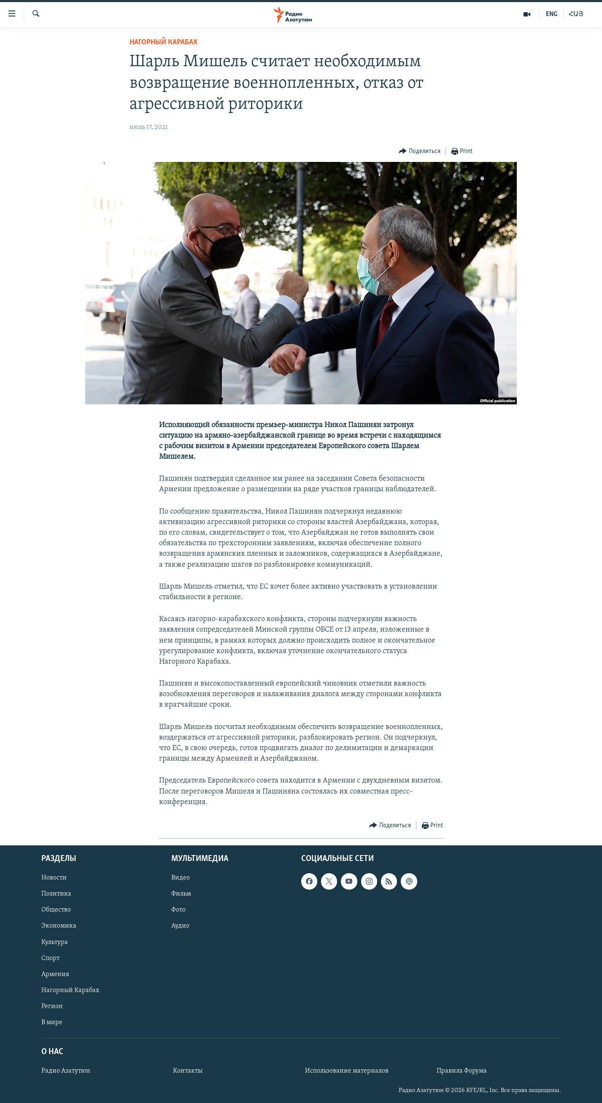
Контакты (187, 1071)
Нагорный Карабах (163, 42)
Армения (55, 974)
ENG (551, 14)
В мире (51, 1022)
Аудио (180, 926)
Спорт (50, 958)
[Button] (419, 151)
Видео (180, 877)
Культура (54, 942)
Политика (56, 893)
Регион (52, 1006)
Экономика (58, 926)
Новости (54, 877)
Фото (178, 910)
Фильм (181, 893)
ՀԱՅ (576, 14)
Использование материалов (347, 1071)
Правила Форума (462, 1071)
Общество (56, 910)
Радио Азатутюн (65, 1071)
